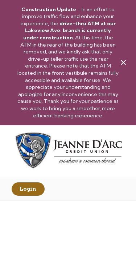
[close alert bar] (123, 62)
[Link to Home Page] (68, 151)
